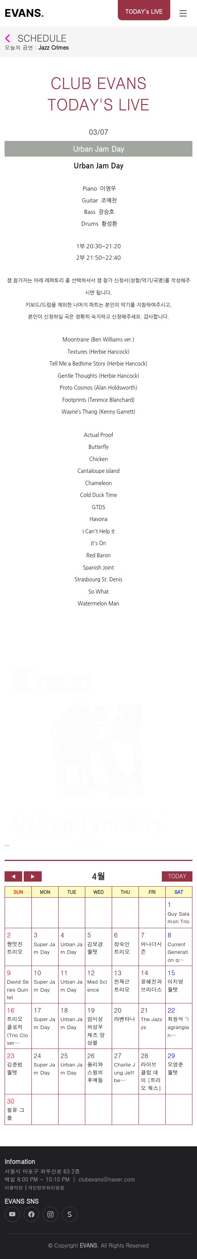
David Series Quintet (18, 991)
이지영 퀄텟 (175, 987)
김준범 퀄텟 (15, 1070)
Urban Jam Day (71, 950)
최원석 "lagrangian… (178, 1029)
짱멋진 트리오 (15, 950)
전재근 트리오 (122, 987)
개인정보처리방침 (46, 1188)
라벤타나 (124, 1021)
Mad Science (97, 987)
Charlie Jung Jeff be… (124, 1074)
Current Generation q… (178, 953)
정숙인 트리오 (122, 950)
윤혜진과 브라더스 (151, 987)
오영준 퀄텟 (175, 1070)
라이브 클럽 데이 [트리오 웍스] (151, 1078)
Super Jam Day (44, 950)
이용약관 (14, 1188)
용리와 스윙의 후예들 (95, 1074)
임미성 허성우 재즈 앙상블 (96, 1033)
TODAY (177, 878)
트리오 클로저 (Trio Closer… (17, 1033)
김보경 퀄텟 (95, 950)
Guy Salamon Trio (178, 919)
